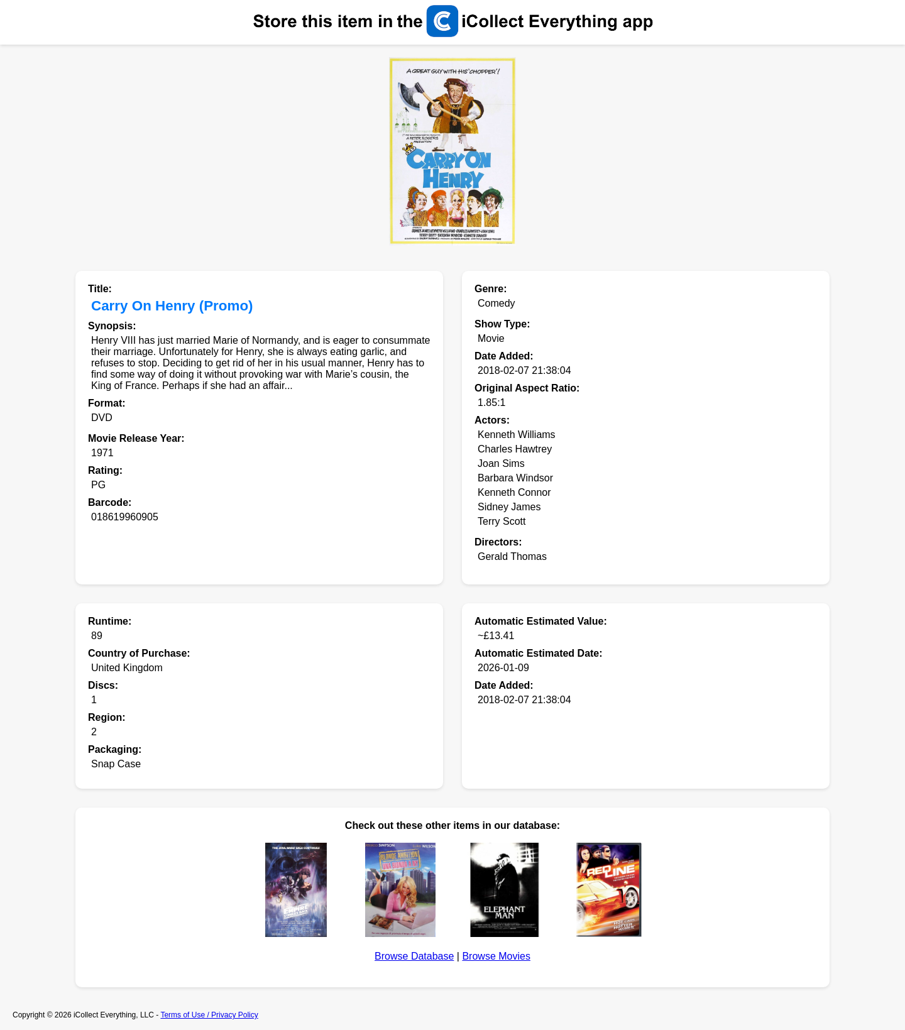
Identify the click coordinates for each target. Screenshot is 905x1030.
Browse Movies (496, 956)
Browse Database (414, 956)
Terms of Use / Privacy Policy (209, 1015)
